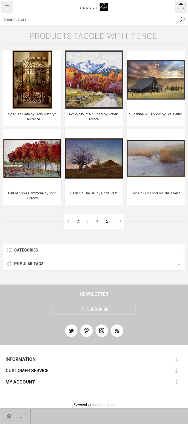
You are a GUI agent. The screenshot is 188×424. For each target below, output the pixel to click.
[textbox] (88, 19)
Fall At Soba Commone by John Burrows (32, 195)
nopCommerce (103, 405)
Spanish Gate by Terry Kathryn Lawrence (32, 116)
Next (119, 221)
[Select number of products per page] (7, 416)
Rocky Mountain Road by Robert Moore (94, 116)
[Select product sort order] (23, 416)
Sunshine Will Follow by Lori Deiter (155, 114)
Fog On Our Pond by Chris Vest (155, 193)
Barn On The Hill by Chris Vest (93, 193)
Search (182, 19)
